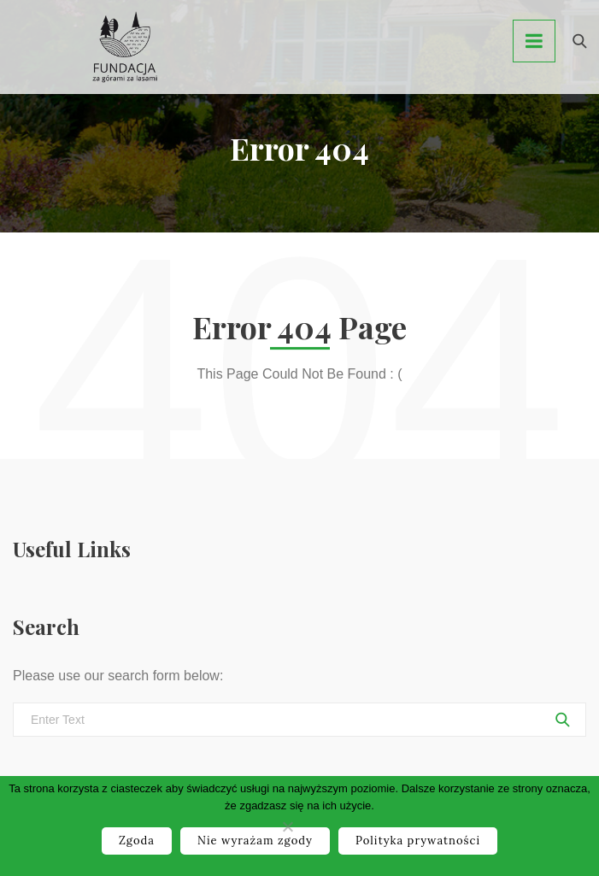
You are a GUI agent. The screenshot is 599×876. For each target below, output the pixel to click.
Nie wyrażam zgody (255, 840)
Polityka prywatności (417, 840)
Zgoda (137, 840)
